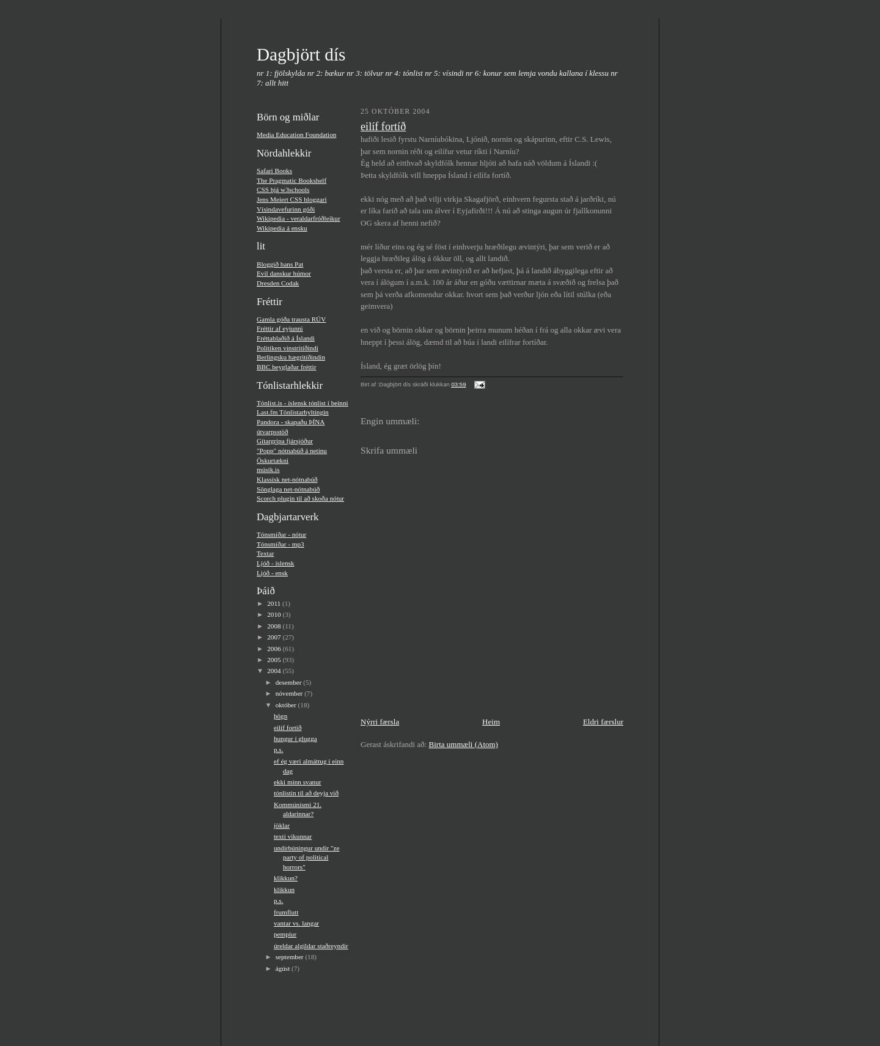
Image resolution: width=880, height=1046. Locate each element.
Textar (265, 553)
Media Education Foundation (296, 134)
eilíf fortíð (288, 727)
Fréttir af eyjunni (280, 328)
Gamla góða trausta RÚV (291, 319)
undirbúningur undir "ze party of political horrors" (307, 857)
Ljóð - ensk (272, 572)
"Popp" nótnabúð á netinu (292, 450)
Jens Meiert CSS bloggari (292, 199)
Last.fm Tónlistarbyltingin (293, 412)
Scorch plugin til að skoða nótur (300, 498)
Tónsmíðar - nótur (281, 534)
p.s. (279, 749)
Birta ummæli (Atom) (463, 744)
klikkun (284, 889)
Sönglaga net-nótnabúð (288, 489)
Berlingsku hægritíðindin (291, 357)
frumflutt (286, 912)
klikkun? (286, 878)
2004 (274, 670)
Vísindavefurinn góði (286, 209)
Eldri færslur (603, 721)
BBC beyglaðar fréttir (286, 366)
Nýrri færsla (380, 721)
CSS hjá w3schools (283, 189)
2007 (274, 637)
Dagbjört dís (301, 54)
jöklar (282, 825)
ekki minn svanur (297, 782)
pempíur (285, 934)
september (291, 956)
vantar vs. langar (296, 923)
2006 (274, 648)
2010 (274, 614)
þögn (280, 716)
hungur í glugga (295, 738)
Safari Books (274, 170)
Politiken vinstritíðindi (287, 348)
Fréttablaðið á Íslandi (286, 338)
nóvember (290, 693)
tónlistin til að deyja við (306, 793)
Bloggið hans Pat (280, 264)
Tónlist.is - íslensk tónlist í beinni (302, 403)
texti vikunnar (293, 836)
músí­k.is (268, 469)
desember (290, 682)
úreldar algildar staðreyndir (311, 945)
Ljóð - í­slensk (275, 563)
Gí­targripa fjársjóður (285, 440)
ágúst (284, 968)
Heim (491, 721)
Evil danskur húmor (284, 273)
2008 (274, 626)
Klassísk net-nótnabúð (287, 479)
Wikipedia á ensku (282, 228)
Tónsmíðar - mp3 (280, 544)
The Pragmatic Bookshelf (291, 180)
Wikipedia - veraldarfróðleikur (298, 218)
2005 (274, 659)
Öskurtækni (272, 460)
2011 (274, 603)
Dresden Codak (278, 283)
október (287, 705)
